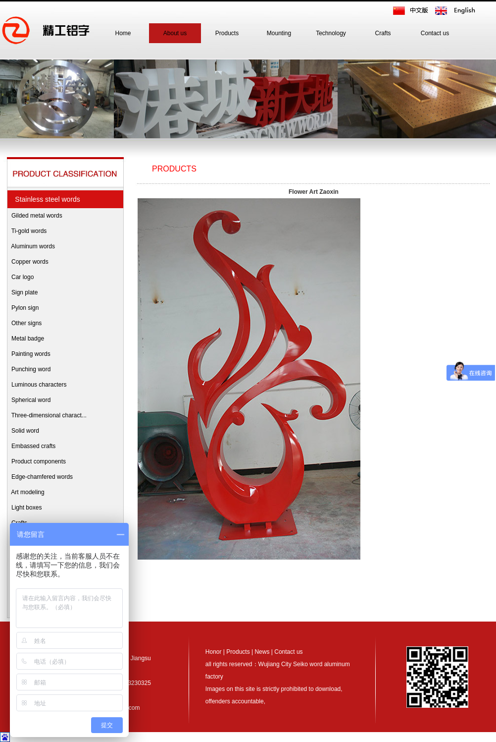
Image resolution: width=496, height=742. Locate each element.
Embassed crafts (30, 446)
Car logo (20, 277)
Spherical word (28, 400)
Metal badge (25, 338)
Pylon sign (22, 307)
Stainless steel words (45, 199)
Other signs (24, 323)
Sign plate (22, 292)
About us (175, 33)
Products (227, 33)
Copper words (27, 261)
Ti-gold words (26, 231)
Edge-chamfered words (39, 476)
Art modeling (25, 492)
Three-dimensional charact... (46, 415)
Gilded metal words (34, 215)
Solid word (22, 430)
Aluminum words (30, 246)
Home (123, 33)
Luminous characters (36, 384)
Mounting (279, 33)
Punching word (28, 369)
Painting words (28, 353)
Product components (36, 461)
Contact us (435, 33)
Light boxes (24, 507)
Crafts (383, 33)
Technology (331, 33)
